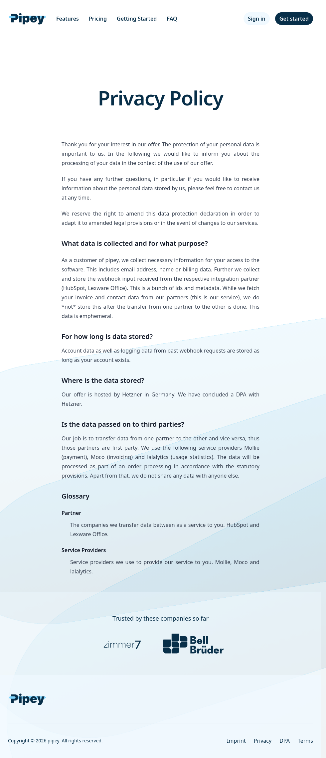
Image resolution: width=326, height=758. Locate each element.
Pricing (98, 18)
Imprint (236, 740)
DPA (284, 740)
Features (67, 18)
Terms (305, 740)
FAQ (172, 18)
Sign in (256, 18)
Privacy (262, 740)
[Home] (28, 19)
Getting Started (137, 18)
